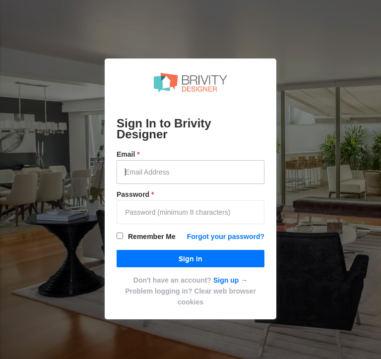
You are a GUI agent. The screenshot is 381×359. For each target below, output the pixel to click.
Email (128, 154)
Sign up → (229, 280)
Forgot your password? (225, 236)
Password (135, 194)
